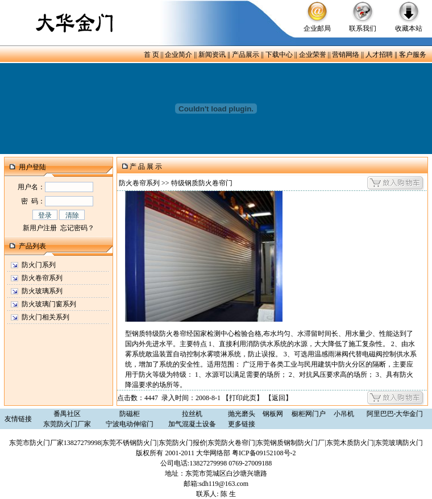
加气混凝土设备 (192, 424)
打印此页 (242, 398)
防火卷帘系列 (42, 278)
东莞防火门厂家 (67, 424)
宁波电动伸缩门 (129, 424)
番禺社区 (67, 414)
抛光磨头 (241, 414)
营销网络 (345, 55)
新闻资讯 (212, 55)
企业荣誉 (312, 55)
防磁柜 (129, 414)
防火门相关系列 (45, 317)
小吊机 (344, 414)
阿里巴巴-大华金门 (395, 414)
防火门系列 (39, 265)
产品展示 (245, 55)
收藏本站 (408, 28)
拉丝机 (192, 414)
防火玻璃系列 (42, 291)
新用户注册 (40, 228)
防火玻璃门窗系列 (49, 304)
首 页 (151, 55)
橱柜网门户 (309, 414)
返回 (278, 398)
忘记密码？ (77, 228)
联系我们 (362, 28)
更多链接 (241, 424)
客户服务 (412, 55)
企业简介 (178, 55)
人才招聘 (379, 55)
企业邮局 (317, 28)
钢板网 (273, 414)
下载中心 (279, 55)
